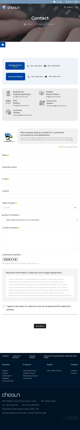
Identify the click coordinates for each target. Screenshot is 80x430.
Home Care (30, 378)
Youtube (54, 1)
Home (29, 24)
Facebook (57, 2)
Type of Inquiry (8, 205)
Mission (8, 370)
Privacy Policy (32, 356)
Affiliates (8, 378)
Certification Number (11, 257)
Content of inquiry (10, 230)
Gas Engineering (32, 370)
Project (7, 373)
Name (5, 157)
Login (76, 1)
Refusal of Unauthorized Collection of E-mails (60, 356)
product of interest (10, 217)
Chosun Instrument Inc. (11, 7)
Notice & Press (10, 380)
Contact (39, 24)
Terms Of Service (16, 356)
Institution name (9, 170)
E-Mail (5, 181)
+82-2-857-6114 (33, 66)
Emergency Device (33, 375)
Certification (9, 375)
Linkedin (60, 2)
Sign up (68, 1)
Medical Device (31, 373)
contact (5, 193)
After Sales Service (56, 370)
